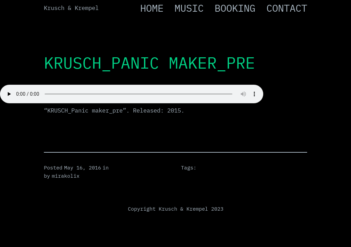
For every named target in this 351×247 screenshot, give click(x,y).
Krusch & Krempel (71, 8)
